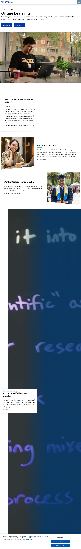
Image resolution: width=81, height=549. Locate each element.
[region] (40, 541)
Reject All (60, 541)
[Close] (78, 541)
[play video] (60, 113)
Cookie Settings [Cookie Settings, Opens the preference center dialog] (60, 537)
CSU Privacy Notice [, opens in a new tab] (28, 539)
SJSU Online (4, 9)
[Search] (75, 2)
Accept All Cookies (60, 545)
